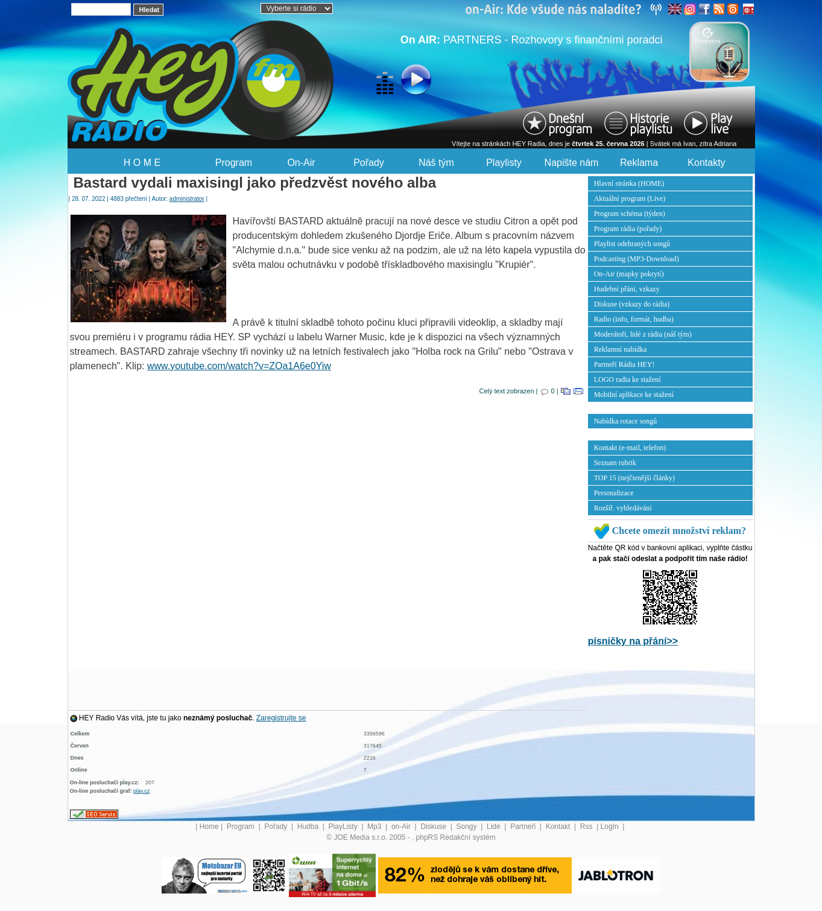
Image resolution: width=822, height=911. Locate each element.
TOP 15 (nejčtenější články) (634, 478)
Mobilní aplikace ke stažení (634, 394)
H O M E (142, 162)
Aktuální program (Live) (630, 198)
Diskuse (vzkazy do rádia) (632, 304)
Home (209, 826)
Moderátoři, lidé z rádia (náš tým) (643, 334)
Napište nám (572, 162)
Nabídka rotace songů (625, 421)
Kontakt (559, 826)
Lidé (494, 826)
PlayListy (344, 826)
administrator (186, 198)
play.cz (141, 791)
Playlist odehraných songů (632, 244)
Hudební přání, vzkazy (627, 289)
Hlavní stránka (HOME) (629, 183)
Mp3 (375, 826)
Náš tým (436, 162)
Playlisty (504, 162)
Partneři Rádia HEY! (624, 364)
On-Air (301, 162)
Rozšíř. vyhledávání (623, 508)
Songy (468, 826)
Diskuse (434, 826)
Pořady (368, 162)
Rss (587, 826)
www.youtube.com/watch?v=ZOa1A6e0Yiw (239, 366)
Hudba (309, 826)
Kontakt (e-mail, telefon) (630, 447)
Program (233, 162)
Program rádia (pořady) (628, 228)
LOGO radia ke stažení (627, 379)
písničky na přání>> (633, 641)
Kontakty (706, 162)
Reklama (639, 162)
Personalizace (614, 493)
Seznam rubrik (615, 463)
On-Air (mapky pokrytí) (629, 274)
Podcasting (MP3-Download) (636, 259)
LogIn (611, 826)
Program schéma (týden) (629, 213)
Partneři (523, 826)
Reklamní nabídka (620, 349)
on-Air (402, 826)
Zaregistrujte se (281, 718)
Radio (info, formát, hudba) (634, 319)
